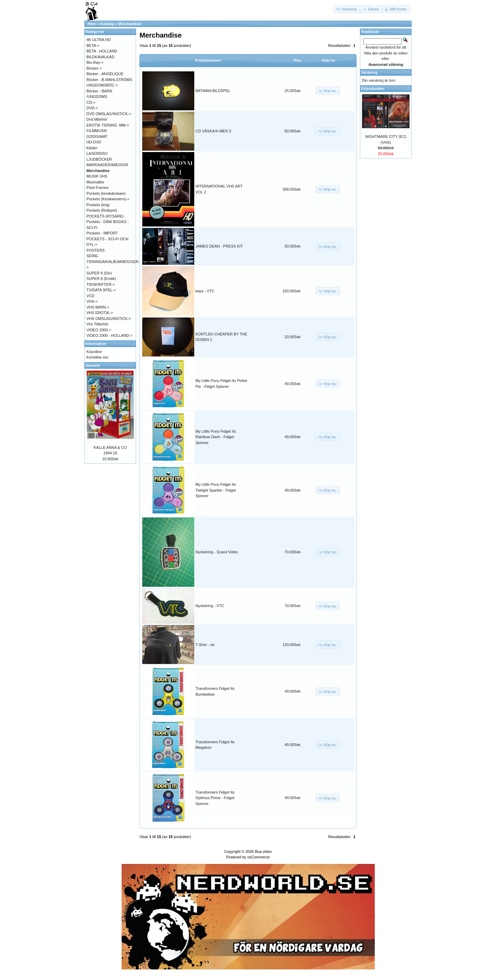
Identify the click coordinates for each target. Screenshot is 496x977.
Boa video (263, 851)
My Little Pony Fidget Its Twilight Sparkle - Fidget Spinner (216, 490)
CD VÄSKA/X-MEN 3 (213, 131)
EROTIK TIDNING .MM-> (107, 125)
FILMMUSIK (96, 131)
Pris (297, 60)
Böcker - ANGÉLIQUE (105, 74)
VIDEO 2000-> (98, 330)
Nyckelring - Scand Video (217, 552)
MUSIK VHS (96, 176)
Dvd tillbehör (96, 119)
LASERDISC (97, 153)
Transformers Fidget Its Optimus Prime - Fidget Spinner (215, 798)
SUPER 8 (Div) (99, 273)
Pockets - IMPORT (102, 233)
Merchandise (129, 24)
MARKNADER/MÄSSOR (107, 165)
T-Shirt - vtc (205, 645)
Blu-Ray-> (94, 62)
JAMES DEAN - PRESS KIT (219, 246)
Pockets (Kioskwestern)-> (108, 199)
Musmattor (95, 182)
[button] (347, 9)
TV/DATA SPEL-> (101, 290)
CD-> (90, 102)
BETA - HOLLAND (101, 51)
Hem (91, 24)
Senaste (92, 365)
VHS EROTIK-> (99, 313)
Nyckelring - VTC (210, 606)
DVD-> (92, 108)
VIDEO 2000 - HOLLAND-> (109, 335)
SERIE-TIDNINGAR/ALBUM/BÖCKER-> (113, 261)
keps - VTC (205, 291)
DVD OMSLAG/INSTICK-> (108, 114)
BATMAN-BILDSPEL (213, 91)
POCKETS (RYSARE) (105, 216)
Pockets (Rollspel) (101, 210)
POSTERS (95, 250)
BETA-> (93, 45)
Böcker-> (94, 68)
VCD (90, 296)
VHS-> (92, 301)
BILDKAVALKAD (100, 57)
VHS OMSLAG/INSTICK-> (108, 318)
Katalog (107, 24)
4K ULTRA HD (98, 40)
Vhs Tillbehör (97, 324)
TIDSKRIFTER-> (100, 284)
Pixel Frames (97, 187)
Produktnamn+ (208, 60)
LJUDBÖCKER (99, 159)
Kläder (91, 148)
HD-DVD (93, 142)
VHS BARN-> (97, 307)
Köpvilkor (94, 352)
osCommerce (258, 857)
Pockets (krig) (98, 205)
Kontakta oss (97, 357)
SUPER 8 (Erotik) (101, 278)
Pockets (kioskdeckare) (106, 193)
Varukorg (369, 72)
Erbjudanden (372, 89)
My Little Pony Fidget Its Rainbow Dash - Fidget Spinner (216, 437)
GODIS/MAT (96, 136)
